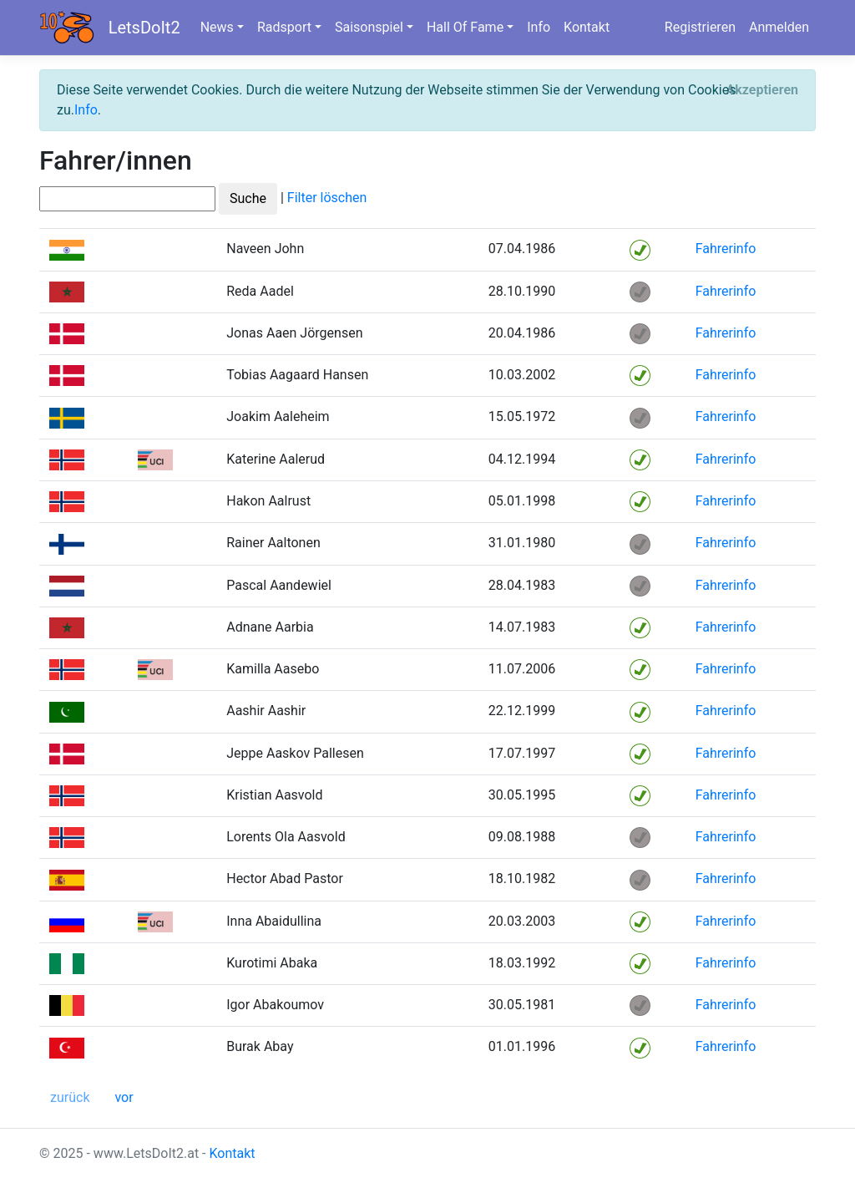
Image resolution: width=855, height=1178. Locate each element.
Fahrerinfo (726, 248)
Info (538, 27)
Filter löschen (327, 198)
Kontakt (587, 27)
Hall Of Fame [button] (465, 27)
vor (123, 1097)
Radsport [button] (284, 27)
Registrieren (700, 27)
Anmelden (779, 27)
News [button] (217, 27)
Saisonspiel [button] (369, 27)
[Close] (762, 90)
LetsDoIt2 (144, 28)
